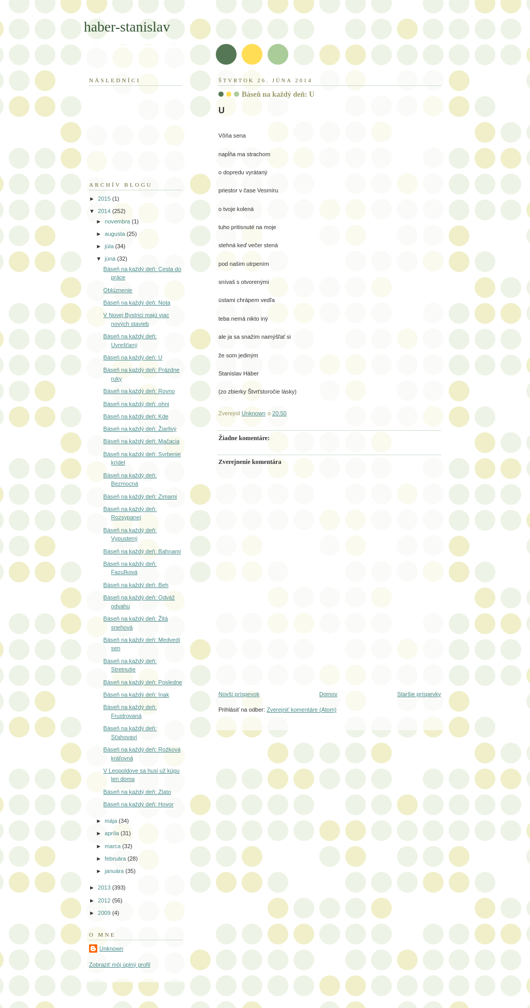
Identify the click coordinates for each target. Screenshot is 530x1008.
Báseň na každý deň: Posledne (143, 682)
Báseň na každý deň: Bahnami (142, 551)
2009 (105, 913)
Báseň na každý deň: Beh (136, 585)
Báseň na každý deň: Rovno (139, 391)
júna (111, 258)
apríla (113, 833)
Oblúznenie (118, 290)
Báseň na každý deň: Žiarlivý (140, 429)
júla (110, 246)
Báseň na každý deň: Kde (136, 416)
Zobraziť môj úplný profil (119, 964)
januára (115, 871)
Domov (328, 694)
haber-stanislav (127, 27)
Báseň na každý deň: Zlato (137, 792)
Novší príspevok (238, 694)
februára (116, 858)
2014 (105, 211)
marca (113, 846)
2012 (105, 900)
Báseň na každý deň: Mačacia (142, 441)
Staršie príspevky (419, 694)
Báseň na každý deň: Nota (137, 302)
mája (112, 821)
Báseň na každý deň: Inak (136, 694)
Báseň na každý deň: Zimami (140, 496)
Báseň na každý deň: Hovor (139, 804)
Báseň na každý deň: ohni (136, 404)
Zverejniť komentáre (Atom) (301, 709)
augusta (115, 234)
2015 (105, 198)
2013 (105, 887)
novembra (118, 221)
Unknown (111, 948)
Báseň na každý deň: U (133, 357)
